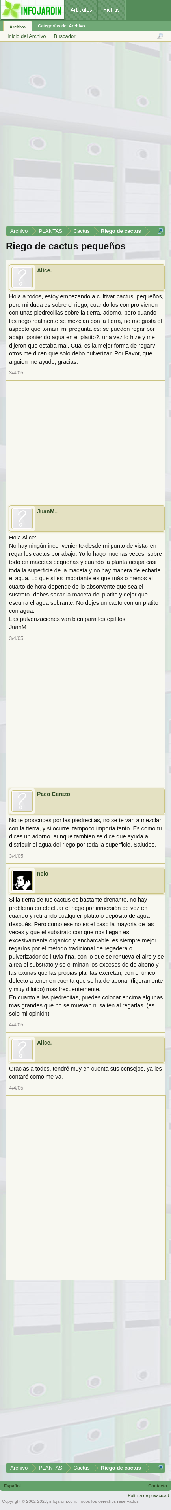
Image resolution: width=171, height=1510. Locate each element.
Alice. (44, 270)
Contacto (157, 1485)
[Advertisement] (85, 136)
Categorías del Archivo (61, 25)
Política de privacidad (148, 1495)
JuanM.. (47, 511)
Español (12, 1485)
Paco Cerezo (53, 794)
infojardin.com (62, 1501)
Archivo (17, 27)
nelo (42, 873)
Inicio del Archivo (26, 36)
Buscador (65, 36)
